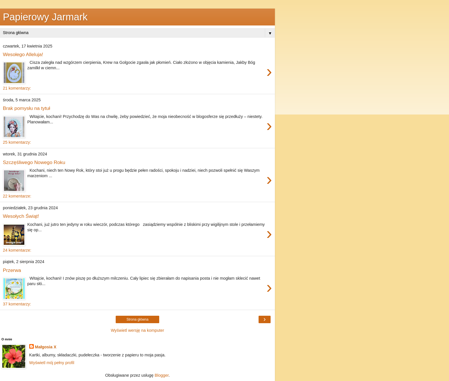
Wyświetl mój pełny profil (51, 362)
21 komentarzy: (17, 88)
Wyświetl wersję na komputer (137, 330)
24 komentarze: (17, 250)
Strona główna (138, 319)
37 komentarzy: (17, 304)
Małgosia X (45, 347)
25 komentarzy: (17, 142)
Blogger (162, 375)
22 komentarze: (17, 196)
